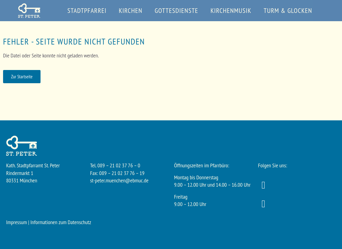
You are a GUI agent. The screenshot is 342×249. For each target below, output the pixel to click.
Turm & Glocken (288, 10)
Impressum (16, 222)
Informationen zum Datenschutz (60, 222)
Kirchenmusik (231, 10)
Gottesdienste (176, 10)
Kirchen (130, 10)
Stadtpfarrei (87, 10)
